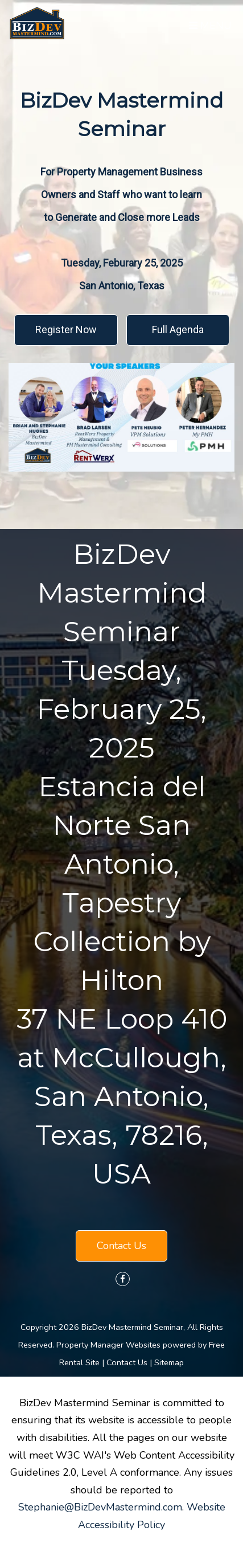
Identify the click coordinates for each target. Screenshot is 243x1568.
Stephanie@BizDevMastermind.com (100, 1507)
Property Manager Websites (108, 1344)
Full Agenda (178, 329)
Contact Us (121, 1245)
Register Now (66, 329)
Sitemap (169, 1362)
